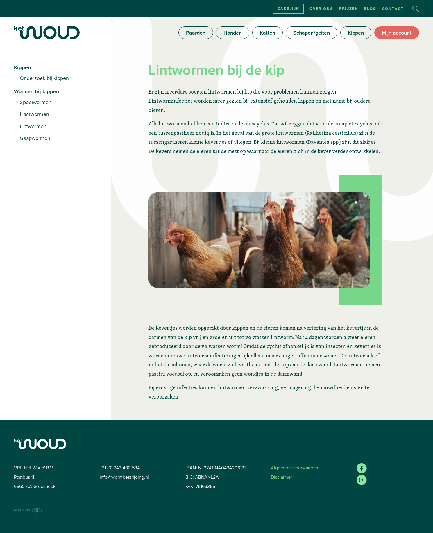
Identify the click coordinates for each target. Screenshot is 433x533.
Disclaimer (281, 477)
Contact (393, 8)
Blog (370, 8)
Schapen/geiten (311, 32)
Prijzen (348, 8)
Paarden (195, 32)
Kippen (356, 32)
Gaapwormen (35, 138)
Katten (267, 32)
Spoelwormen (35, 102)
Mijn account (396, 32)
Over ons (321, 8)
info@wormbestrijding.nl (124, 477)
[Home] (47, 32)
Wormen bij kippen (36, 91)
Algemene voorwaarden (295, 467)
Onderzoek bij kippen (44, 78)
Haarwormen (34, 114)
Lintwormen (33, 126)
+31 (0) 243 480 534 (120, 467)
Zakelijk (288, 8)
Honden (232, 32)
